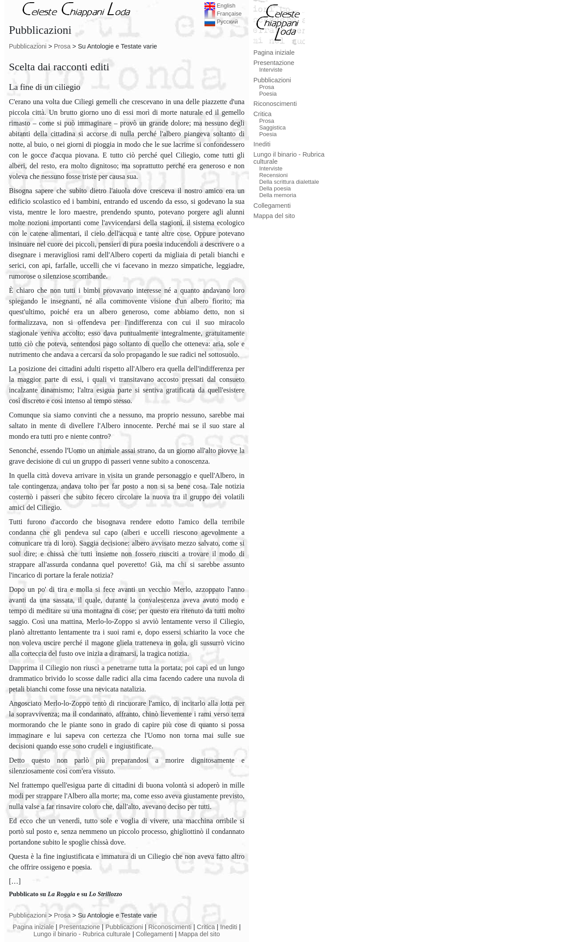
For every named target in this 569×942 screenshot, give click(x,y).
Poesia (268, 93)
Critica (206, 926)
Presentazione (79, 926)
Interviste (271, 69)
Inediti (228, 926)
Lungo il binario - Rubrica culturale (81, 934)
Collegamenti (154, 934)
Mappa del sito (199, 934)
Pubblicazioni (28, 46)
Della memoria (278, 195)
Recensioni (273, 175)
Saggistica (272, 127)
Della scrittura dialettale (289, 181)
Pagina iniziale (33, 926)
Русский (221, 21)
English (220, 5)
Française (223, 13)
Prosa (62, 46)
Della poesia (275, 188)
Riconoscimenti (170, 926)
